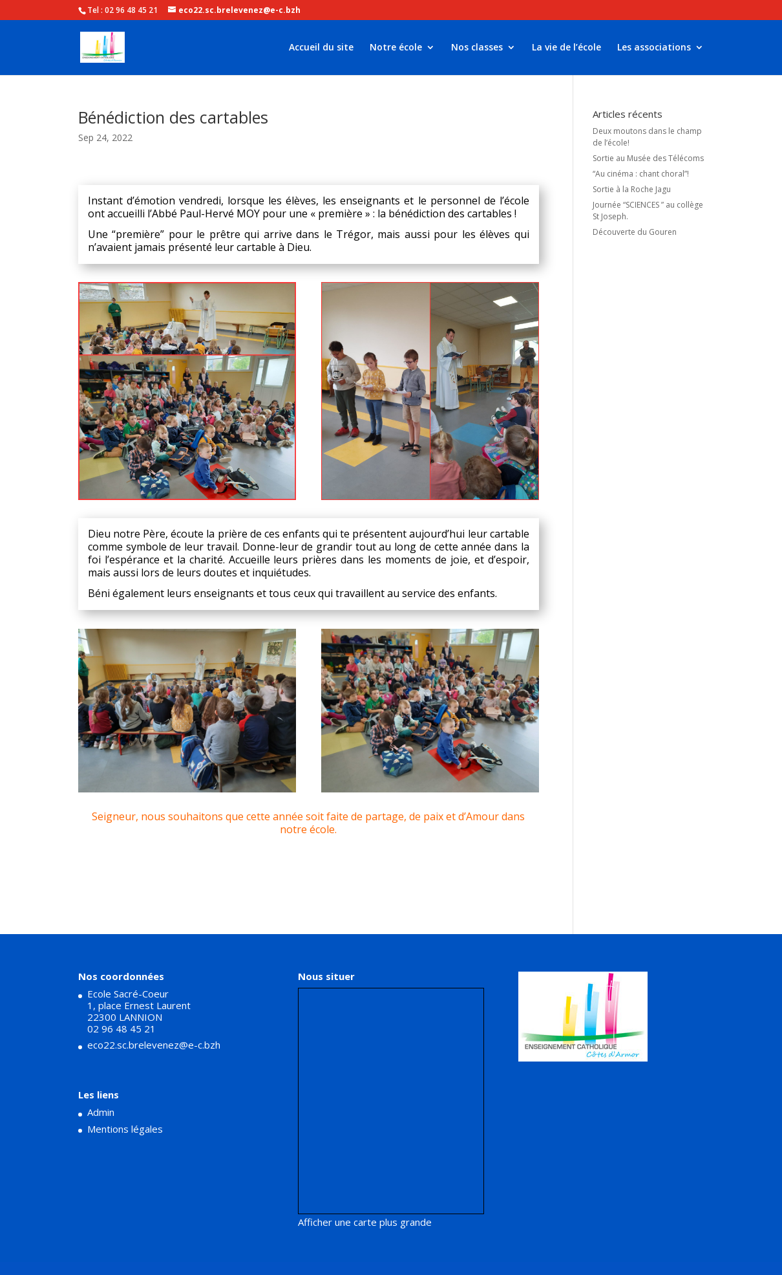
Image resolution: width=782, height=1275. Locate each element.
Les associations (654, 48)
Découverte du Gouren (635, 231)
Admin (100, 1112)
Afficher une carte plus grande (365, 1221)
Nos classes (477, 48)
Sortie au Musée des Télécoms (648, 158)
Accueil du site (321, 48)
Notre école (396, 48)
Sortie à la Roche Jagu (632, 189)
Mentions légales (125, 1128)
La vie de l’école (566, 48)
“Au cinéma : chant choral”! (641, 173)
